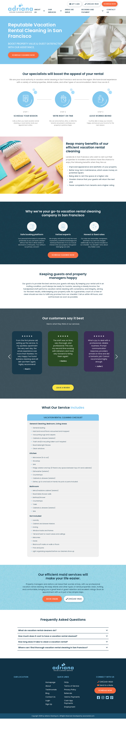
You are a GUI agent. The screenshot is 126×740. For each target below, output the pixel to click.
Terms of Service (71, 686)
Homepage (50, 682)
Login (47, 700)
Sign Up (48, 704)
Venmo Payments (72, 697)
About (48, 686)
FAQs (66, 682)
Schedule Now (110, 4)
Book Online (52, 599)
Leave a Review (63, 387)
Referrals (68, 693)
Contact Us (111, 10)
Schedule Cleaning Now (23, 55)
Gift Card (74, 4)
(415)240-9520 (92, 4)
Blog (47, 693)
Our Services (55, 10)
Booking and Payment (93, 10)
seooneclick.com (88, 716)
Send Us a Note (105, 685)
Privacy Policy (70, 689)
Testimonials (51, 689)
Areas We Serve (69, 10)
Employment (69, 707)
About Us (39, 10)
